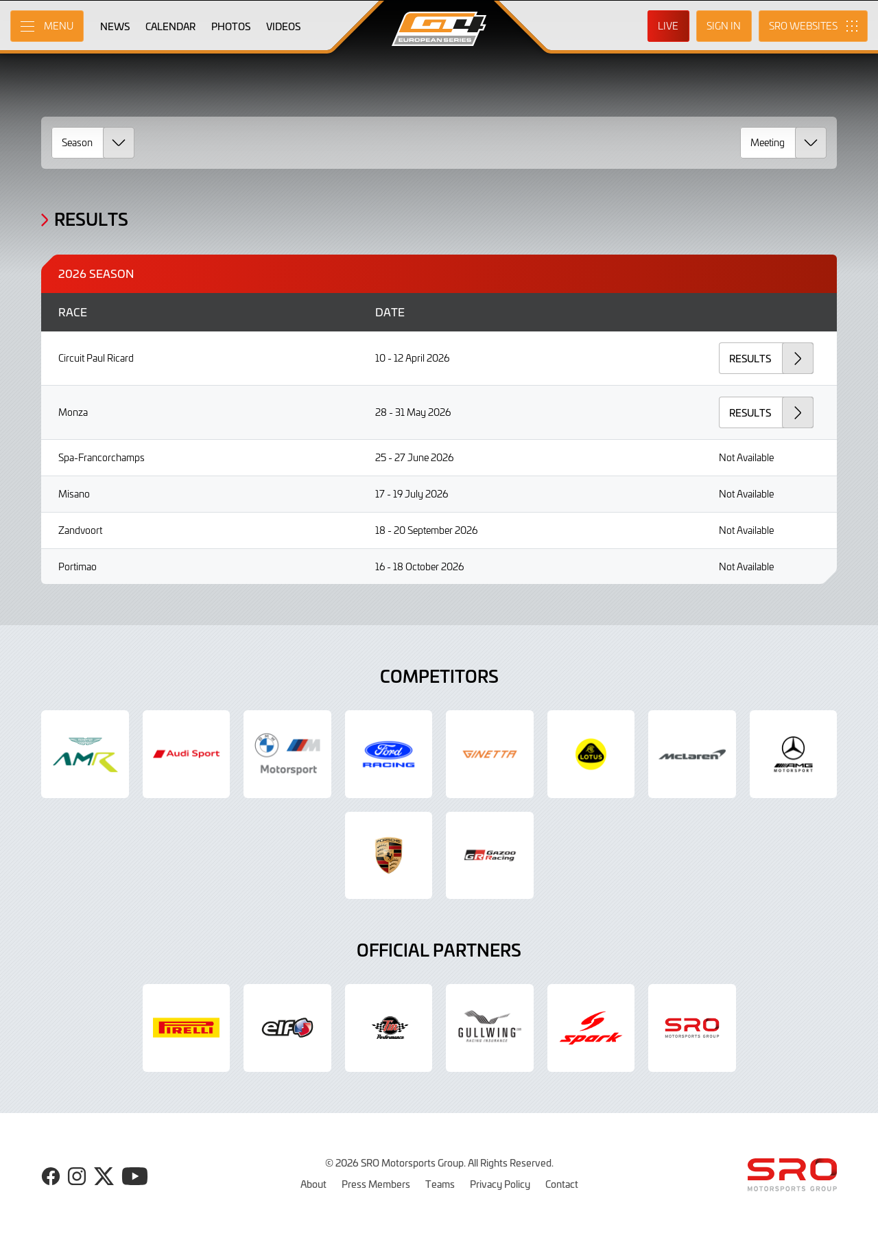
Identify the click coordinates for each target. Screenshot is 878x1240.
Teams (440, 1184)
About (313, 1184)
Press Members (376, 1184)
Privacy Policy (500, 1184)
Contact (561, 1184)
